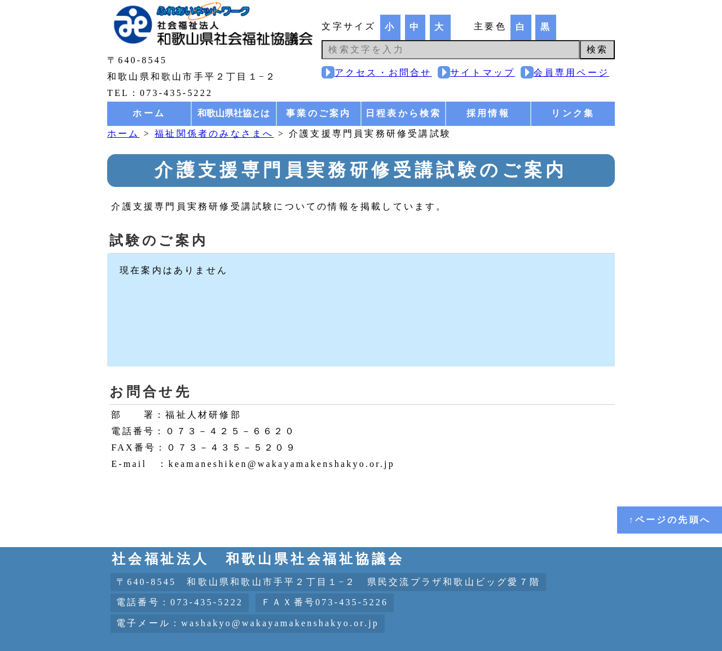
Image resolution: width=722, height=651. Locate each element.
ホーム (149, 113)
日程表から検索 (403, 113)
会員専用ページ (571, 72)
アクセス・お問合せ (383, 72)
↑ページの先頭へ (669, 520)
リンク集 (573, 113)
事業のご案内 (318, 113)
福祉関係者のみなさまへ (214, 133)
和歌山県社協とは (233, 113)
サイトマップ (482, 72)
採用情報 (488, 113)
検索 (597, 49)
